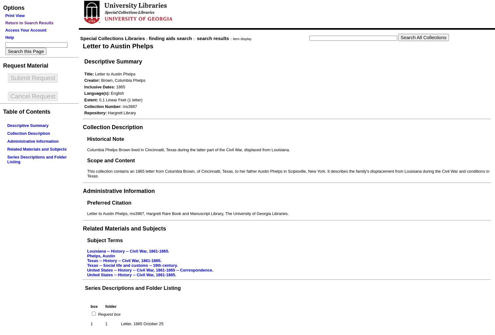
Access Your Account (26, 30)
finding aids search (170, 38)
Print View (15, 15)
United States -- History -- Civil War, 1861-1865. (131, 274)
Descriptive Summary (28, 125)
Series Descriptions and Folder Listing (133, 288)
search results (213, 38)
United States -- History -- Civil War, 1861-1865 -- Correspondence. (150, 270)
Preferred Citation (109, 203)
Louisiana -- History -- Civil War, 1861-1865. (128, 251)
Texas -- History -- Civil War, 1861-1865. (124, 260)
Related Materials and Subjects (37, 149)
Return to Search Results (29, 23)
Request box (109, 314)
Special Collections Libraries (112, 38)
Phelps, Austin (101, 256)
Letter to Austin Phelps (118, 46)
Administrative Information (33, 141)
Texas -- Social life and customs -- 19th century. (132, 265)
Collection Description (28, 133)
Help (9, 37)
